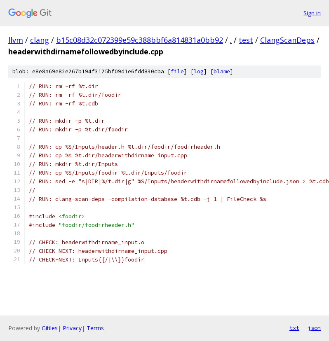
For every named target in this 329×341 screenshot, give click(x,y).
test (246, 40)
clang (39, 40)
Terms (95, 328)
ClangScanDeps (287, 40)
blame (222, 71)
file (177, 71)
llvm (15, 40)
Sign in (312, 13)
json (314, 328)
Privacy (72, 328)
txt (294, 328)
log (199, 71)
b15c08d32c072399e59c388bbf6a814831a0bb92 (139, 40)
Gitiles (50, 328)
